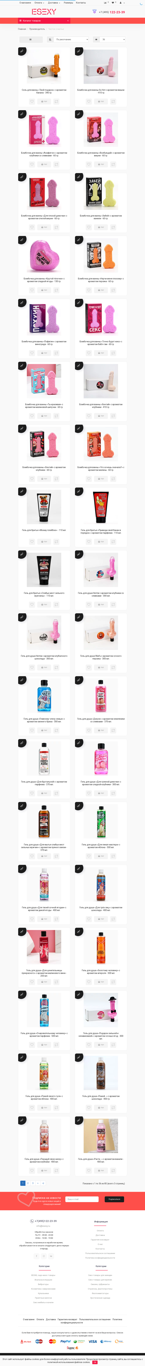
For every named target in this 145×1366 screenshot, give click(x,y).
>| (43, 1183)
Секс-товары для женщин (100, 1275)
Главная (22, 29)
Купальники (43, 1293)
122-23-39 (112, 12)
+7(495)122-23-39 (43, 1221)
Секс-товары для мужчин (100, 1280)
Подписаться (114, 1199)
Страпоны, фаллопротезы (100, 1289)
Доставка (54, 3)
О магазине (25, 3)
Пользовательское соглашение (100, 1253)
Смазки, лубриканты (100, 1284)
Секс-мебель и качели (43, 1302)
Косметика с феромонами (43, 1289)
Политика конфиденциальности (100, 1258)
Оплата (40, 3)
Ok (95, 1362)
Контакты (81, 3)
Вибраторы (43, 1284)
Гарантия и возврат (100, 1240)
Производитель (37, 29)
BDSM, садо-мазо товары (43, 1275)
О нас (100, 1244)
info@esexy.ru (43, 1226)
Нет (44, 101)
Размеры (68, 3)
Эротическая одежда (100, 1298)
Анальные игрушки (43, 1280)
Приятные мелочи (43, 1298)
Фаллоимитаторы (100, 1293)
